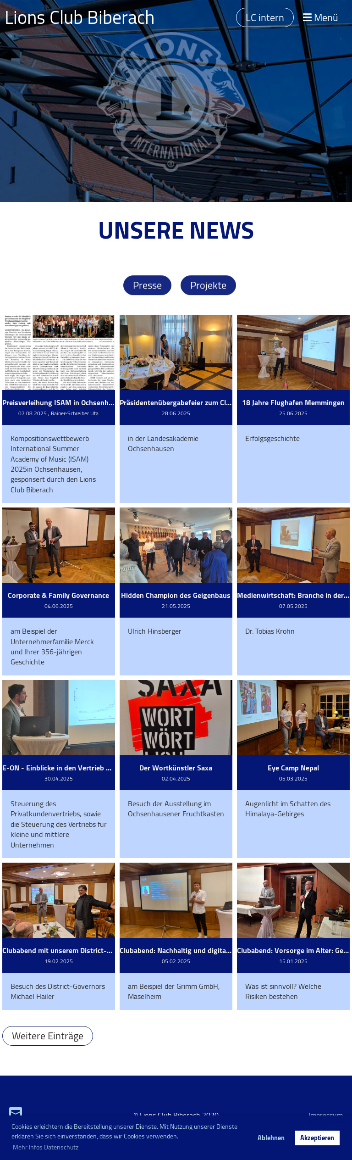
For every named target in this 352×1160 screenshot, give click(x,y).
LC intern (265, 17)
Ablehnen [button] (271, 1138)
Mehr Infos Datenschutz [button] (45, 1147)
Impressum (325, 1115)
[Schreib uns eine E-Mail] (15, 1113)
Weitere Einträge (47, 1035)
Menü (320, 18)
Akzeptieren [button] (317, 1138)
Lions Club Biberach (79, 17)
